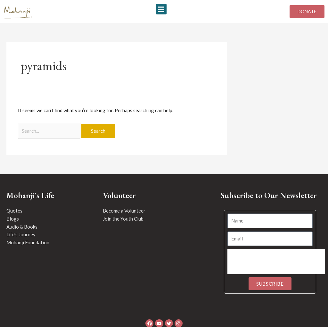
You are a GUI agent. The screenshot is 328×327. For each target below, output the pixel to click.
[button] (161, 9)
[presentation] (276, 261)
